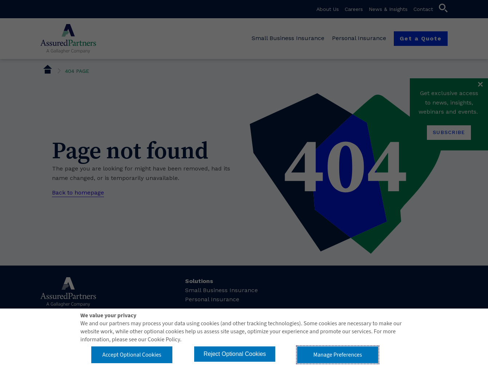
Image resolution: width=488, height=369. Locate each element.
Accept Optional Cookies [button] (131, 355)
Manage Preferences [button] (337, 355)
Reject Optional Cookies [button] (235, 354)
